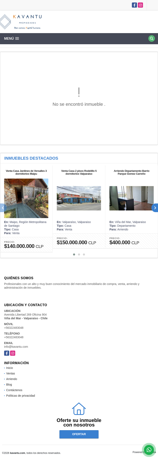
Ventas (10, 373)
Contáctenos (14, 390)
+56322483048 (13, 327)
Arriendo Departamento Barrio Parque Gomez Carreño (131, 172)
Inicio (9, 368)
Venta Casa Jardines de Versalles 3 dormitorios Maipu (26, 172)
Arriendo (11, 379)
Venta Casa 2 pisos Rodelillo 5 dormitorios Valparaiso (78, 172)
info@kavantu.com (16, 346)
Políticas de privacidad (20, 395)
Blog (9, 384)
